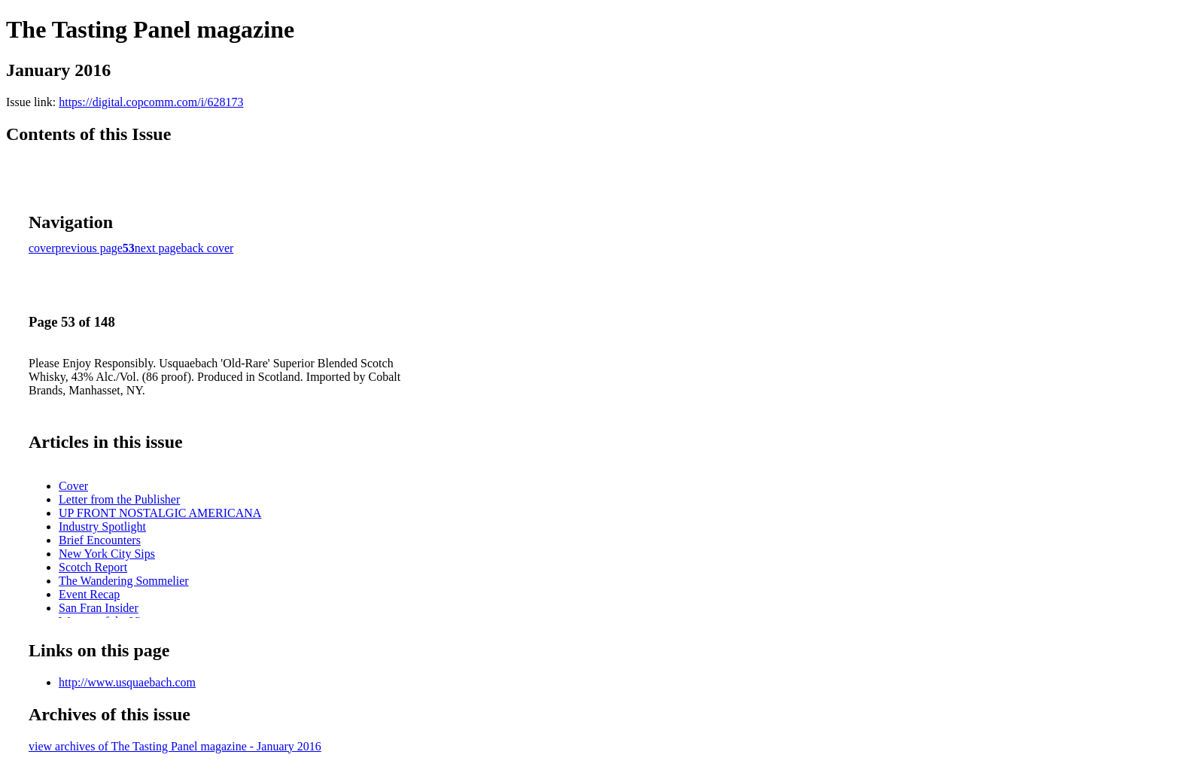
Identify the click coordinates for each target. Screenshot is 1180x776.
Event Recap (89, 594)
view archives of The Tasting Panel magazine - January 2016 (175, 746)
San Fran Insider (98, 607)
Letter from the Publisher (119, 499)
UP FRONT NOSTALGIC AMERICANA (160, 513)
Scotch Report (93, 567)
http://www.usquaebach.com (127, 682)
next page (158, 248)
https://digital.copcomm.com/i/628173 (151, 102)
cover (42, 248)
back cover (207, 248)
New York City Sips (107, 553)
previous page (89, 248)
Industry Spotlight (102, 526)
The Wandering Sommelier (124, 580)
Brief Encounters (100, 540)
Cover (73, 485)
